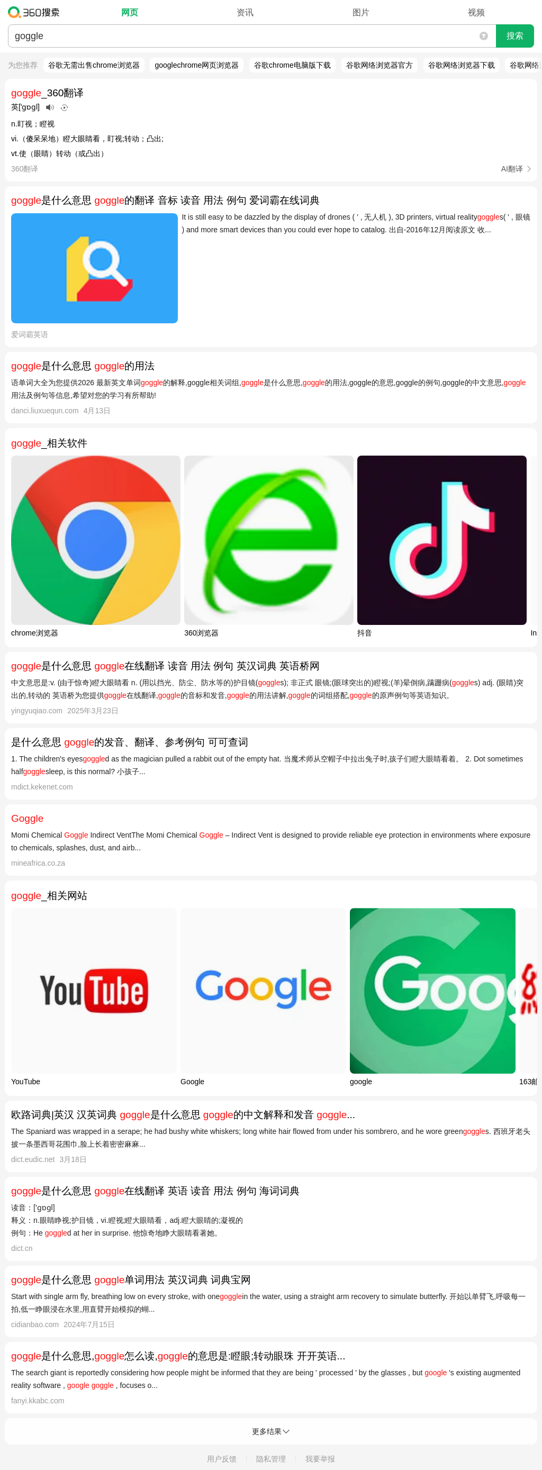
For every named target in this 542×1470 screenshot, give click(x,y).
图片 (361, 12)
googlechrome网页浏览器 (197, 65)
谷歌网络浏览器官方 (379, 65)
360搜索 (36, 12)
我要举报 (320, 1459)
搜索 (515, 35)
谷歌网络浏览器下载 (461, 65)
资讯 (245, 12)
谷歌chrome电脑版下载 (292, 65)
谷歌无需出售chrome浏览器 (94, 65)
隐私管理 (271, 1459)
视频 (476, 12)
